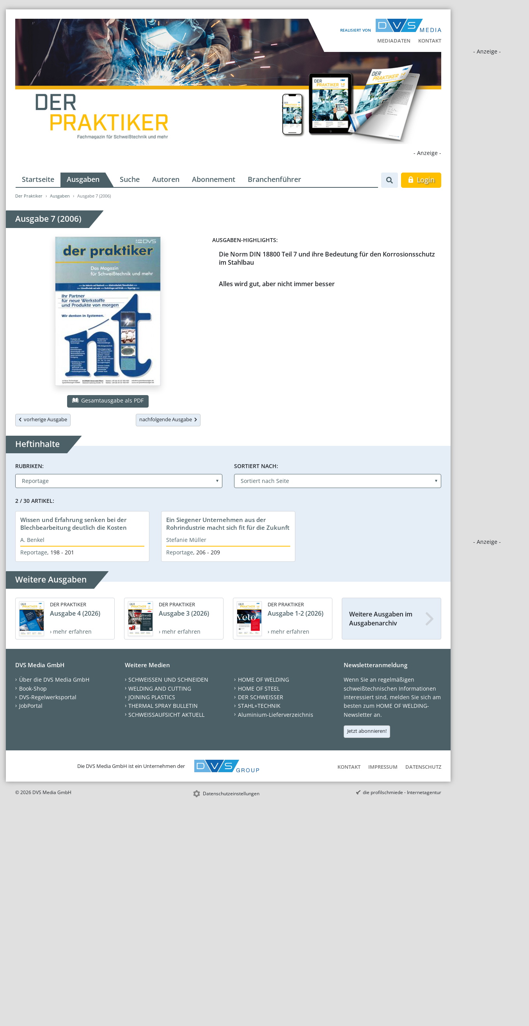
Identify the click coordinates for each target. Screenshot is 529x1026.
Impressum (383, 766)
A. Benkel (32, 539)
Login (421, 179)
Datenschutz (423, 766)
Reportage (33, 552)
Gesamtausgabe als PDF (107, 400)
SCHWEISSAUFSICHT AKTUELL (166, 714)
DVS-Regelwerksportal (47, 697)
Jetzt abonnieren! (367, 730)
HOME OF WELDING (263, 679)
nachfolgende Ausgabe (168, 419)
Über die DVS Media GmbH (54, 679)
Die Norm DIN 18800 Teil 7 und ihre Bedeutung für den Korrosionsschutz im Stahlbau (327, 258)
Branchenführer (274, 179)
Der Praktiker (29, 196)
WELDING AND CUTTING (159, 688)
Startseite (38, 179)
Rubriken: (29, 466)
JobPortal (31, 705)
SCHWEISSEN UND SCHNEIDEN (168, 679)
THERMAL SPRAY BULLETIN (163, 705)
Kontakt (429, 40)
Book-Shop (33, 688)
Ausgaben (83, 179)
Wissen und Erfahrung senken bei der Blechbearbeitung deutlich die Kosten (73, 523)
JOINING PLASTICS (151, 697)
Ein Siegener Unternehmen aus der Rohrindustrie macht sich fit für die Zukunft (227, 523)
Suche (130, 179)
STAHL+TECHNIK (259, 705)
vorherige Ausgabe (43, 419)
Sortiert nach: (256, 466)
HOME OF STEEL (259, 688)
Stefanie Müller (186, 539)
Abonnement (213, 179)
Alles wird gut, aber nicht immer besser (277, 284)
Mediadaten (393, 40)
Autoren (165, 179)
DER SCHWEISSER (260, 697)
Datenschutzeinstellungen (231, 793)
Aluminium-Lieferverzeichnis (275, 714)
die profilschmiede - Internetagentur (402, 792)
